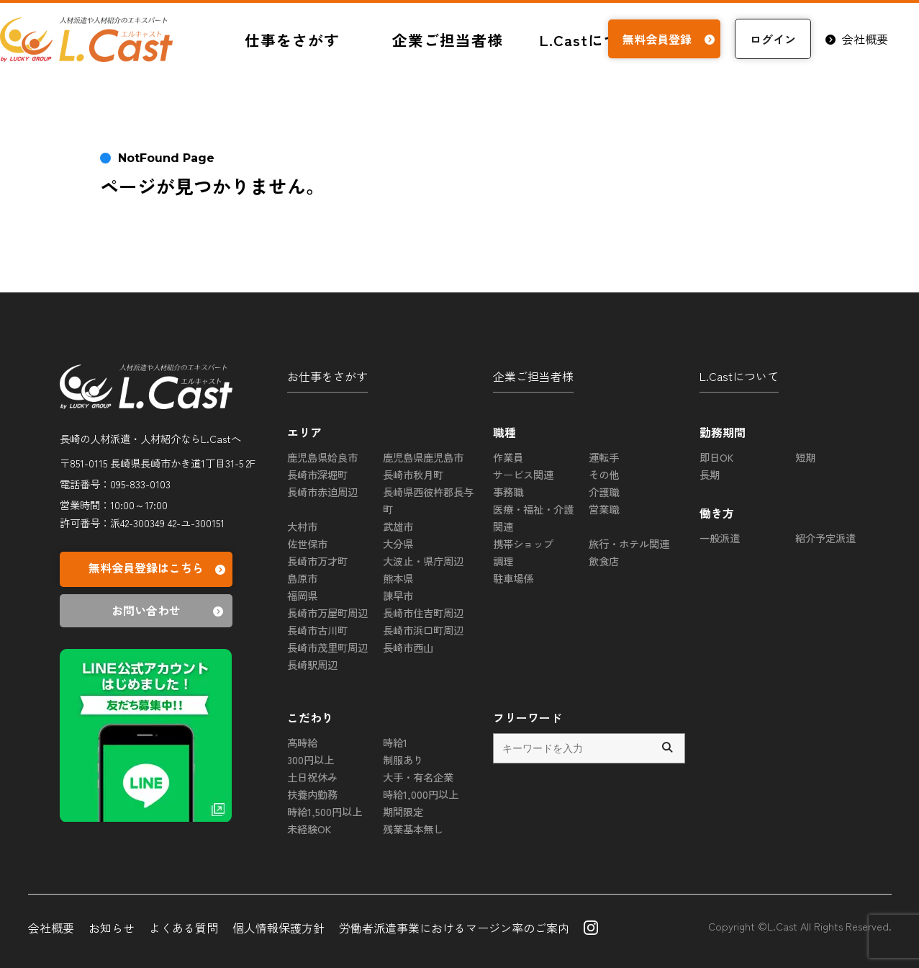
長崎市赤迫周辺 (322, 491)
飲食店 (604, 560)
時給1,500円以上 (324, 811)
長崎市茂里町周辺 (327, 647)
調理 (503, 560)
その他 (604, 474)
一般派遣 (720, 537)
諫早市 (398, 595)
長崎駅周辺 (312, 664)
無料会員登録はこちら (159, 569)
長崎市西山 (408, 647)
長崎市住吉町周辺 (423, 612)
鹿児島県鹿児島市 (423, 457)
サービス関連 (523, 474)
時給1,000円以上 (420, 794)
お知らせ (112, 927)
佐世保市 (307, 543)
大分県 (398, 543)
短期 (805, 457)
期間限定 (403, 811)
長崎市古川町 (317, 629)
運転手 (604, 457)
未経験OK (309, 828)
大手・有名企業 (418, 776)
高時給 (302, 742)
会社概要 (856, 39)
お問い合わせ (169, 610)
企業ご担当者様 (447, 39)
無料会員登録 (670, 38)
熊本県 (398, 578)
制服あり (403, 759)
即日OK (716, 457)
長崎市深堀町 (317, 474)
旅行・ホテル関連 (629, 543)
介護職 (604, 491)
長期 (710, 474)
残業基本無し (413, 828)
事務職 (508, 491)
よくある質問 (183, 927)
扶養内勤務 (312, 794)
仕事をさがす (292, 39)
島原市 (302, 578)
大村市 (302, 526)
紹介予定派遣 (825, 537)
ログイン (773, 39)
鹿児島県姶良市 (322, 457)
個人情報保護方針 (278, 927)
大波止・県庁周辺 (423, 560)
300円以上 (310, 759)
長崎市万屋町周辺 (327, 612)
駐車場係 (513, 578)
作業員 (508, 457)
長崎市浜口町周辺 (423, 629)
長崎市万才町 (317, 560)
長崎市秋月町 (413, 474)
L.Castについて (739, 376)
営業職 (604, 508)
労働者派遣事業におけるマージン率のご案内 (454, 927)
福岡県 (302, 595)
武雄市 (398, 526)
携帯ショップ (523, 543)
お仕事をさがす (327, 376)
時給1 (395, 742)
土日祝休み (312, 776)
